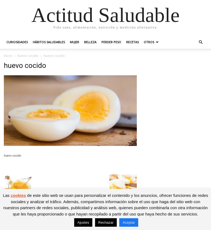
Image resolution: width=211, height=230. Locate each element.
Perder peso (111, 42)
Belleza (90, 42)
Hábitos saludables (49, 42)
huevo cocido (27, 55)
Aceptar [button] (129, 222)
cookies (18, 195)
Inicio (8, 55)
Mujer (74, 42)
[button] (200, 42)
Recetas (132, 42)
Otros (149, 42)
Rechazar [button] (106, 222)
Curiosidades (17, 42)
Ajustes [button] (83, 222)
